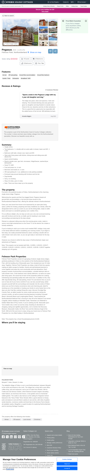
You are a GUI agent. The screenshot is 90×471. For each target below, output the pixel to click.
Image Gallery (11, 44)
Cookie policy (50, 440)
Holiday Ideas (74, 6)
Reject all (67, 463)
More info (49, 445)
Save (50, 51)
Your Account (82, 2)
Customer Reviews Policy (54, 447)
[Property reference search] (22, 6)
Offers (67, 6)
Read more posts (73, 454)
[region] (45, 463)
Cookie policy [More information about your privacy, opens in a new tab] (10, 469)
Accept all (67, 468)
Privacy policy (50, 437)
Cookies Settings (67, 459)
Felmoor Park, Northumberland (21, 52)
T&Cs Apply (45, 11)
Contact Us (66, 2)
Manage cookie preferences (54, 442)
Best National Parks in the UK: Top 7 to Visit (76, 446)
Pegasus (7, 49)
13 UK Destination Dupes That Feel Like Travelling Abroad (76, 450)
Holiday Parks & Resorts (49, 6)
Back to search (9, 15)
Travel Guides (83, 6)
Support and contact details (54, 435)
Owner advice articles (53, 453)
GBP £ (73, 2)
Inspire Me (50, 455)
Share (55, 51)
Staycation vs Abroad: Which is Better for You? (77, 442)
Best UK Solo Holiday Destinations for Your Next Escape (75, 436)
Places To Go (60, 6)
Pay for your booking (52, 450)
